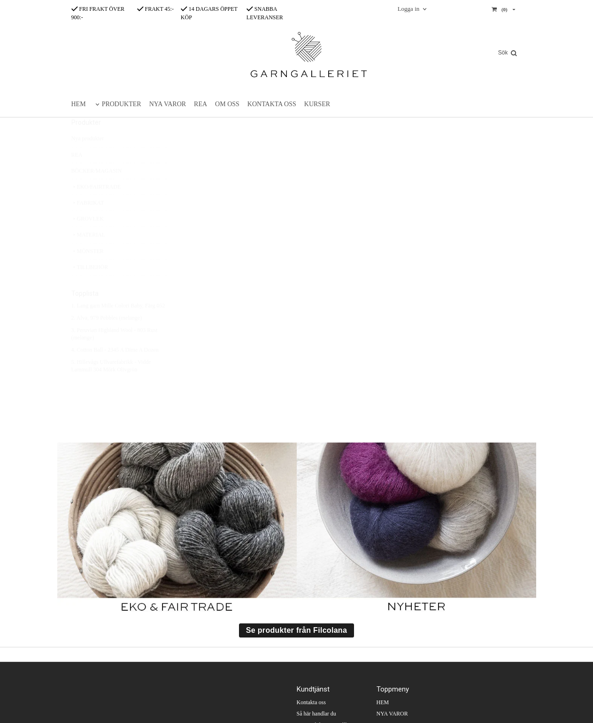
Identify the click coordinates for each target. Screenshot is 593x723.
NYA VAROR (167, 104)
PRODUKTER (121, 104)
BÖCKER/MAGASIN (96, 193)
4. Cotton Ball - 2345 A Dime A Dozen (115, 372)
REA (200, 104)
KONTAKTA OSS (271, 104)
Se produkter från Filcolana (296, 630)
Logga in (409, 8)
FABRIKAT (87, 225)
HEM (78, 104)
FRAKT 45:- (155, 9)
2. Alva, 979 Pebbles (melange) (106, 340)
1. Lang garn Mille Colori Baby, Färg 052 (118, 328)
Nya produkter (87, 160)
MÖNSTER (87, 273)
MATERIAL (88, 257)
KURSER (317, 104)
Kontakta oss (311, 702)
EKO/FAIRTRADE (96, 209)
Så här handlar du (316, 713)
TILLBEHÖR (89, 289)
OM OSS (227, 104)
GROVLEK (87, 241)
